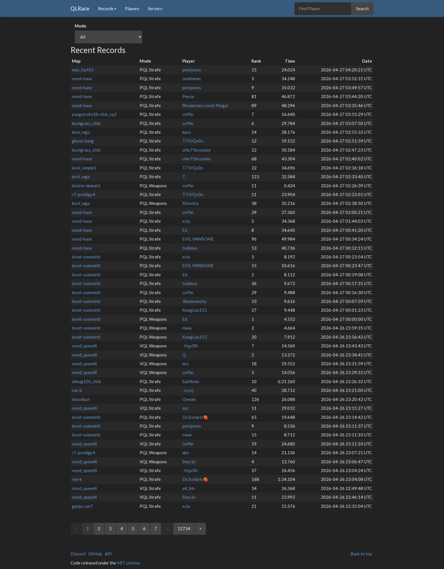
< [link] (76, 528)
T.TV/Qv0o (192, 140)
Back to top (361, 553)
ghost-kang (83, 140)
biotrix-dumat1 (86, 185)
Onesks (189, 399)
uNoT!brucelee (196, 149)
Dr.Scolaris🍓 (195, 417)
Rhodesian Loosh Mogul (205, 105)
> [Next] (200, 528)
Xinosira (190, 203)
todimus (189, 247)
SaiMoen (190, 381)
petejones (191, 69)
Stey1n (189, 461)
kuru (186, 132)
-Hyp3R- (190, 345)
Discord (78, 553)
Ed (184, 230)
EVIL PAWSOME (198, 238)
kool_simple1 (84, 167)
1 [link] (87, 528)
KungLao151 (194, 310)
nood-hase (82, 78)
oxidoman (191, 78)
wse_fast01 (83, 69)
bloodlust (81, 399)
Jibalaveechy (194, 301)
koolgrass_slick (86, 123)
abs (185, 452)
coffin (187, 114)
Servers (155, 8)
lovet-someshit (86, 256)
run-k (77, 390)
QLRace (80, 8)
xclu (186, 221)
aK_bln (188, 488)
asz (185, 363)
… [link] (167, 528)
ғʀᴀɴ (186, 327)
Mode (80, 25)
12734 (184, 528)
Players (132, 8)
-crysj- (188, 390)
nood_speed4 (84, 345)
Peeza (188, 96)
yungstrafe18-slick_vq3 (94, 114)
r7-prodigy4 (83, 194)
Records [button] (107, 8)
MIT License (128, 562)
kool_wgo (81, 132)
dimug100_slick (86, 381)
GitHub (95, 553)
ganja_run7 (82, 506)
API (108, 553)
